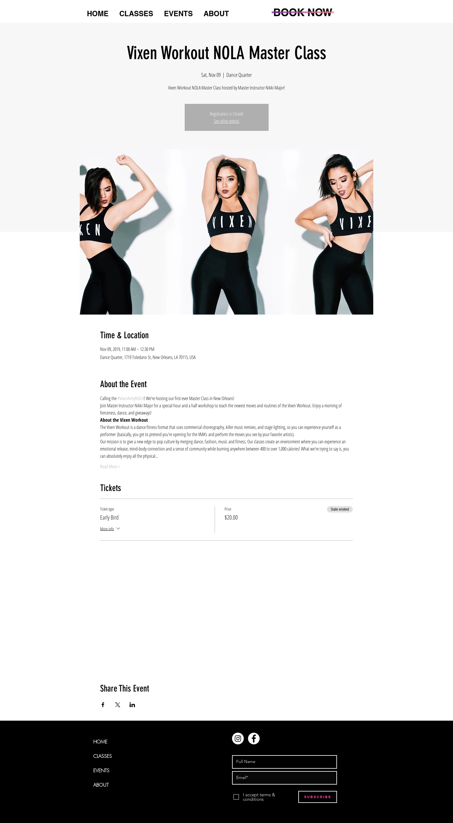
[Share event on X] (118, 704)
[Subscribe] (317, 797)
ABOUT (101, 785)
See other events (226, 121)
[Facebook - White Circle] (254, 738)
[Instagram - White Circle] (238, 738)
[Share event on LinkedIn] (132, 704)
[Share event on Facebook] (103, 704)
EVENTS (101, 770)
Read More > (110, 466)
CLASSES (102, 756)
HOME (100, 741)
